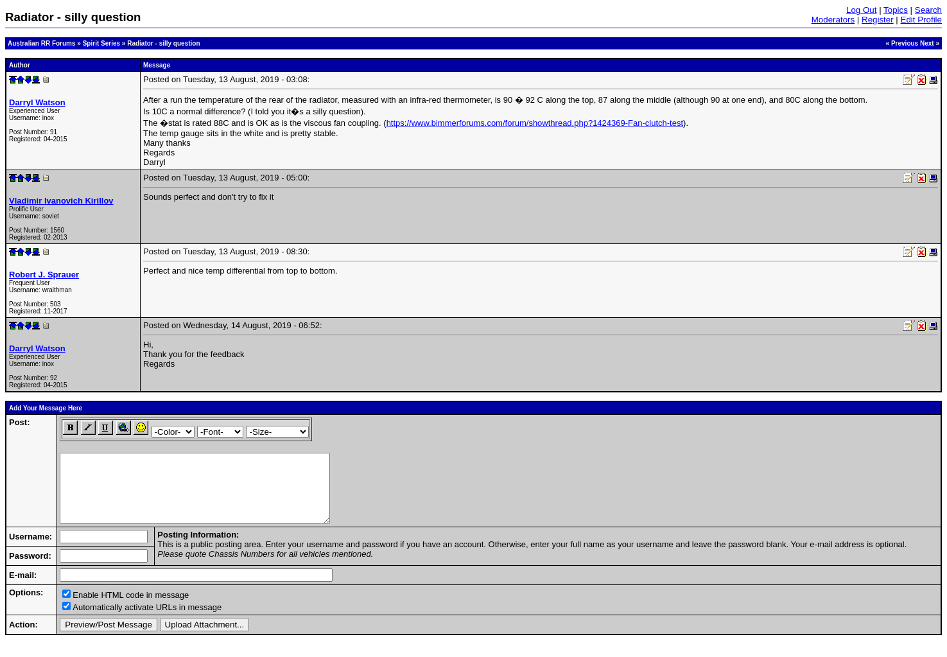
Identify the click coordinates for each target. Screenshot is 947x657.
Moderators (833, 19)
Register (878, 19)
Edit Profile (921, 19)
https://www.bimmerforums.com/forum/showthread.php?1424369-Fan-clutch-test (535, 123)
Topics (895, 10)
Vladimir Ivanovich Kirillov (61, 201)
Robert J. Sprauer (44, 274)
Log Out (861, 10)
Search (928, 10)
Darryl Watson (37, 102)
